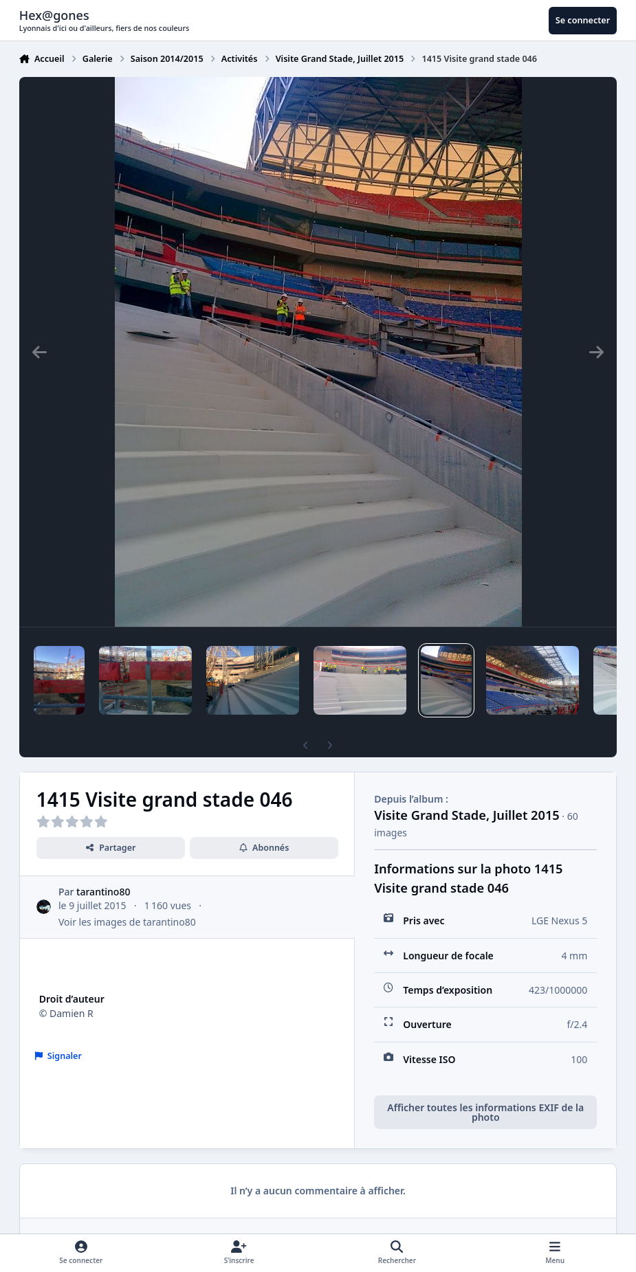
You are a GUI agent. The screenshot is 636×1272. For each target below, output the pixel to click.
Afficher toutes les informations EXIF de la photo (485, 1112)
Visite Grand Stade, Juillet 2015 (466, 815)
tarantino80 (103, 891)
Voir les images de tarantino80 (127, 921)
